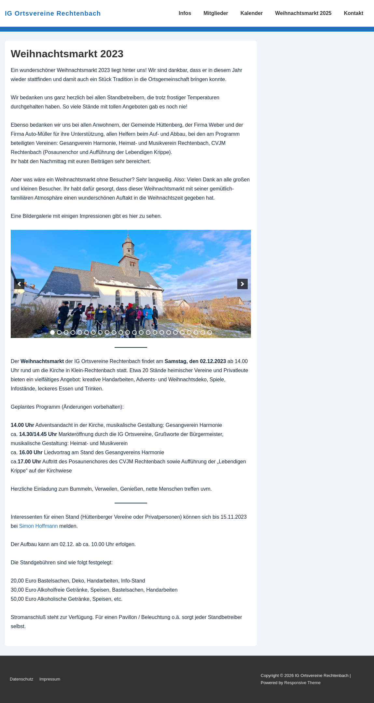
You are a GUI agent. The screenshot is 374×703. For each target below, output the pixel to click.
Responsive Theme (302, 682)
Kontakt (353, 13)
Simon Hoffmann (38, 526)
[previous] (19, 284)
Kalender (252, 13)
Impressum (49, 679)
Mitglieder (215, 13)
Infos (185, 13)
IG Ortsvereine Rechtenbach (53, 13)
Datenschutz (21, 679)
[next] (242, 284)
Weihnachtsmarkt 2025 (303, 13)
